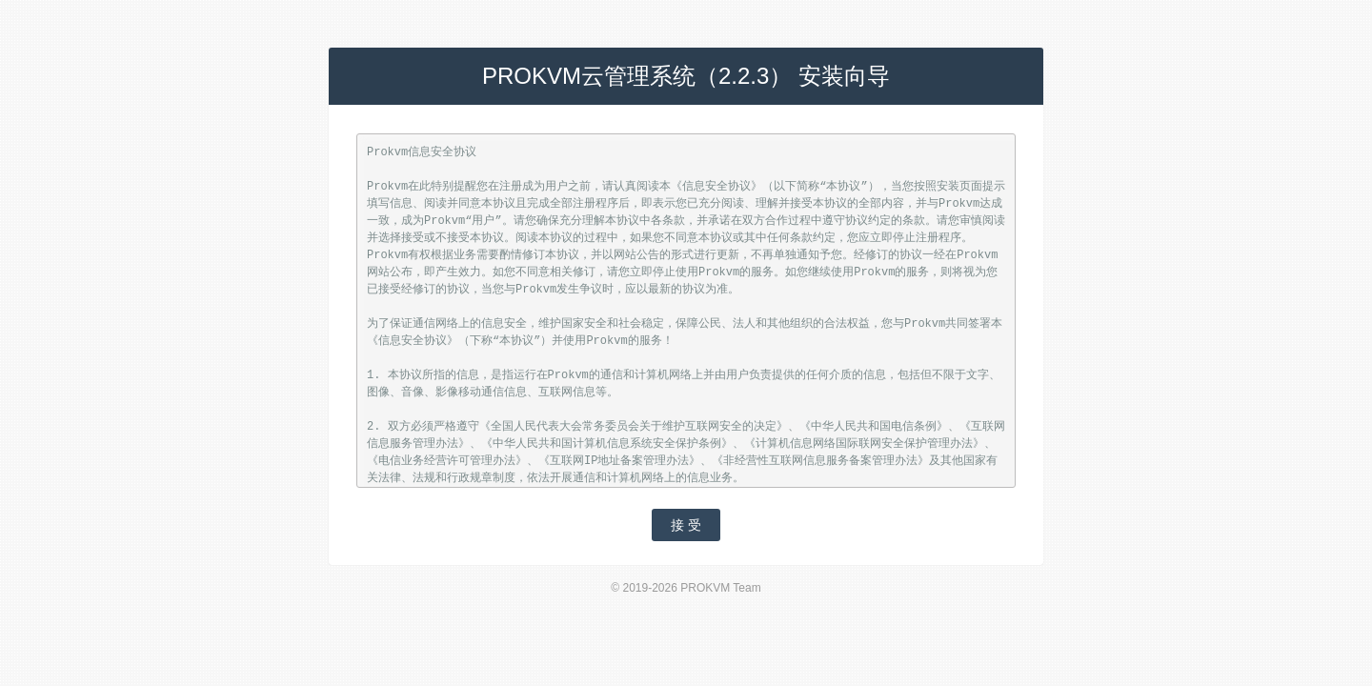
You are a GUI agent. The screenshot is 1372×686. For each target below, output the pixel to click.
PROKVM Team (720, 588)
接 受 (686, 525)
